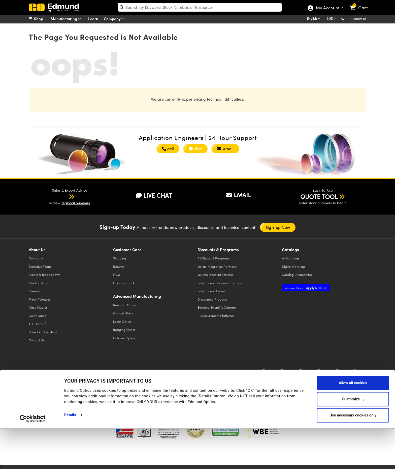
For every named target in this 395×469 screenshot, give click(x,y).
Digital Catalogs (294, 266)
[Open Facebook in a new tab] (263, 376)
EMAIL (238, 195)
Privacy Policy (40, 380)
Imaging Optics (124, 329)
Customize (353, 439)
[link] (360, 3)
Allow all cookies (353, 423)
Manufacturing (67, 19)
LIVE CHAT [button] (154, 195)
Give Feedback (124, 283)
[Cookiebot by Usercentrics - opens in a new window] (33, 459)
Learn (93, 18)
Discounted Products (212, 299)
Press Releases (40, 299)
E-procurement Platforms (216, 315)
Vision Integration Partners (217, 266)
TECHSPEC (38, 323)
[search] (200, 7)
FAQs (117, 274)
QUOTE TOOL (319, 196)
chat (195, 148)
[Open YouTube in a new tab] (300, 376)
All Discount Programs (213, 258)
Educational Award (211, 291)
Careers (35, 291)
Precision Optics (124, 305)
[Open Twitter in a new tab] (282, 376)
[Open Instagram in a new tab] (337, 376)
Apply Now (303, 288)
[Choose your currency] (332, 19)
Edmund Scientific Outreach (217, 307)
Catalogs (291, 258)
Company (115, 19)
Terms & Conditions (91, 380)
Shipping (119, 258)
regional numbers (75, 202)
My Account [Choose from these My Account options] (327, 8)
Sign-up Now (278, 227)
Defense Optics (124, 338)
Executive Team (40, 266)
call (168, 148)
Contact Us (358, 19)
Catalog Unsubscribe (297, 274)
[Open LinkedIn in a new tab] (318, 376)
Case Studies (38, 307)
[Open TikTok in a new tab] (354, 376)
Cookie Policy (63, 380)
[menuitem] (41, 19)
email (225, 148)
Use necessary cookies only (353, 455)
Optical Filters (123, 313)
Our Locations (39, 283)
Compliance (37, 315)
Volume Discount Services (216, 274)
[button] (347, 18)
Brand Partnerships (43, 332)
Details (70, 455)
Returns (118, 266)
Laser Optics (122, 321)
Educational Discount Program (220, 283)
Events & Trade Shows (44, 274)
